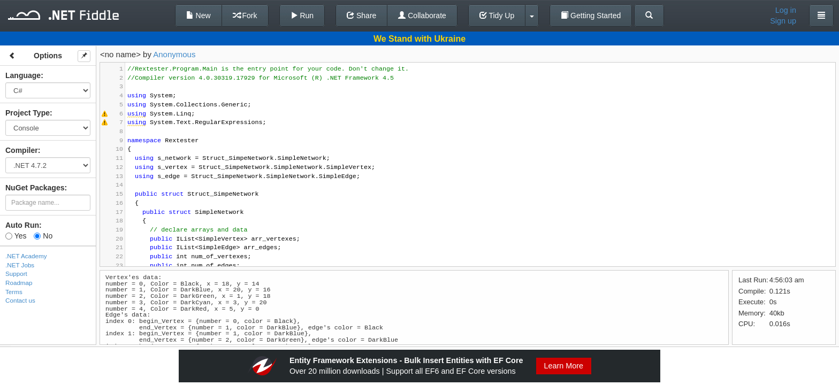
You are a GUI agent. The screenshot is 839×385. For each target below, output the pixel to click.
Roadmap (19, 282)
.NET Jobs (19, 264)
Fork (245, 15)
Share (361, 15)
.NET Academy (26, 255)
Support (16, 273)
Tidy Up (496, 15)
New (198, 15)
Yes (15, 236)
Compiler (21, 150)
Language (23, 75)
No (43, 236)
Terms (13, 291)
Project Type (27, 113)
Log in (785, 10)
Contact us (20, 300)
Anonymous (174, 54)
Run (302, 15)
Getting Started (591, 15)
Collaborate (422, 15)
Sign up (783, 21)
